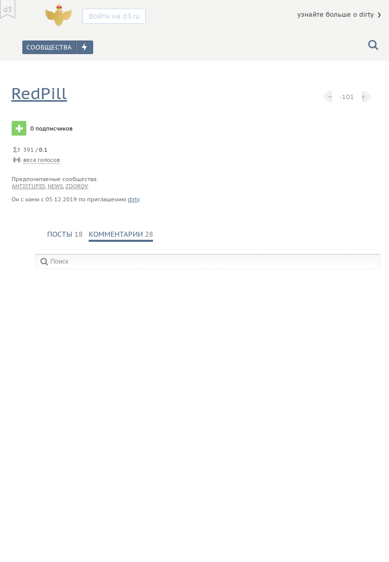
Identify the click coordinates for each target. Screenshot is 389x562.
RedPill (39, 93)
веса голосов (41, 159)
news (55, 186)
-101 (346, 97)
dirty (133, 199)
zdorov (76, 186)
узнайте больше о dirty (335, 14)
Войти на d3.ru (114, 16)
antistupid (28, 186)
